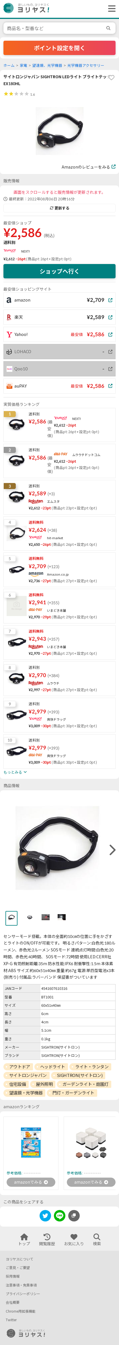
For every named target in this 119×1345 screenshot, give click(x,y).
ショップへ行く (60, 271)
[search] (109, 28)
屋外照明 (44, 1084)
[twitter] (45, 1216)
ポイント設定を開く (59, 47)
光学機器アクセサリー (85, 65)
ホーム (9, 65)
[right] (112, 850)
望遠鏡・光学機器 (25, 1092)
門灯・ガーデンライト (73, 1092)
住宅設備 (17, 1084)
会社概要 (12, 1302)
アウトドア (19, 1066)
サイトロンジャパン (28, 1075)
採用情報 (12, 1276)
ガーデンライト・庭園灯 (85, 1084)
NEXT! (25, 251)
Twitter (11, 1320)
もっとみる (15, 772)
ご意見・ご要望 (18, 1268)
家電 (23, 65)
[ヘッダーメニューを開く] (110, 9)
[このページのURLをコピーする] (74, 1215)
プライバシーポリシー (23, 1294)
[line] (59, 1216)
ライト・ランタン (91, 1066)
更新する (59, 208)
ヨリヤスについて (19, 1259)
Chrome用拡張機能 (21, 1311)
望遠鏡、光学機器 (47, 65)
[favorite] (111, 77)
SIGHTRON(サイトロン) (79, 1075)
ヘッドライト (52, 1066)
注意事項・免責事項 (21, 1285)
